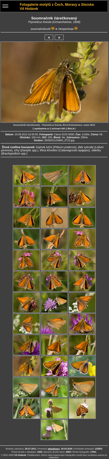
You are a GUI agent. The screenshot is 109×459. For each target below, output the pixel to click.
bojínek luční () (56, 147)
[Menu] (5, 6)
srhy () (26, 150)
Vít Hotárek (20, 455)
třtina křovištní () (65, 150)
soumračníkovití (41, 28)
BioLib (71, 128)
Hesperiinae (66, 28)
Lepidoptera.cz (41, 128)
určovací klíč (58, 128)
